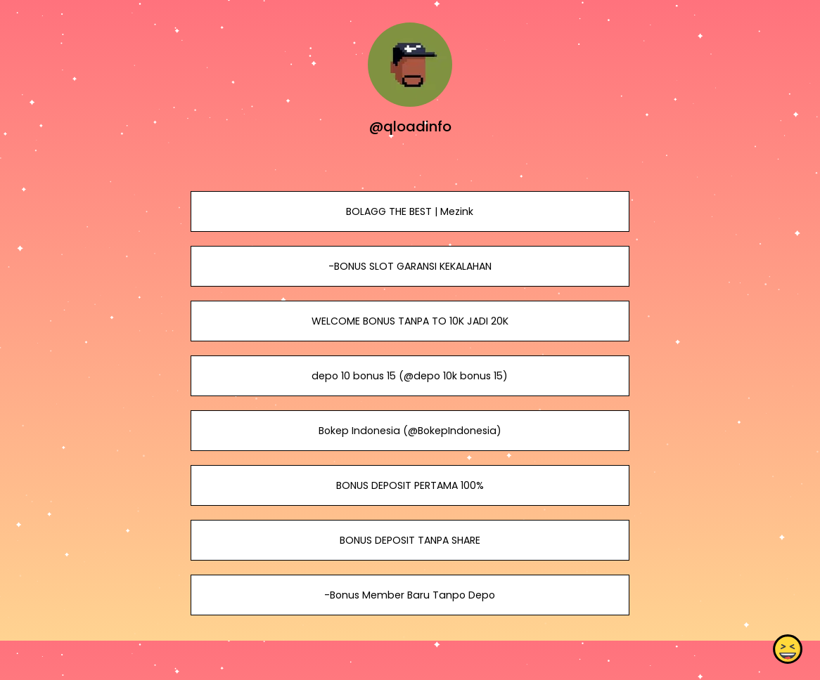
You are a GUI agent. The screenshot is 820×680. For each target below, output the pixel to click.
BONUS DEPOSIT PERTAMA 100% (410, 485)
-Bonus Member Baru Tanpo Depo (409, 595)
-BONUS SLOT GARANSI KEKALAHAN (410, 266)
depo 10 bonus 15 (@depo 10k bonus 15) (410, 376)
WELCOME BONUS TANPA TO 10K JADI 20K (410, 321)
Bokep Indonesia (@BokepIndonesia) (410, 431)
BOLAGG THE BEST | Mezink (409, 211)
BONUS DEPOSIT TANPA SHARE (410, 540)
